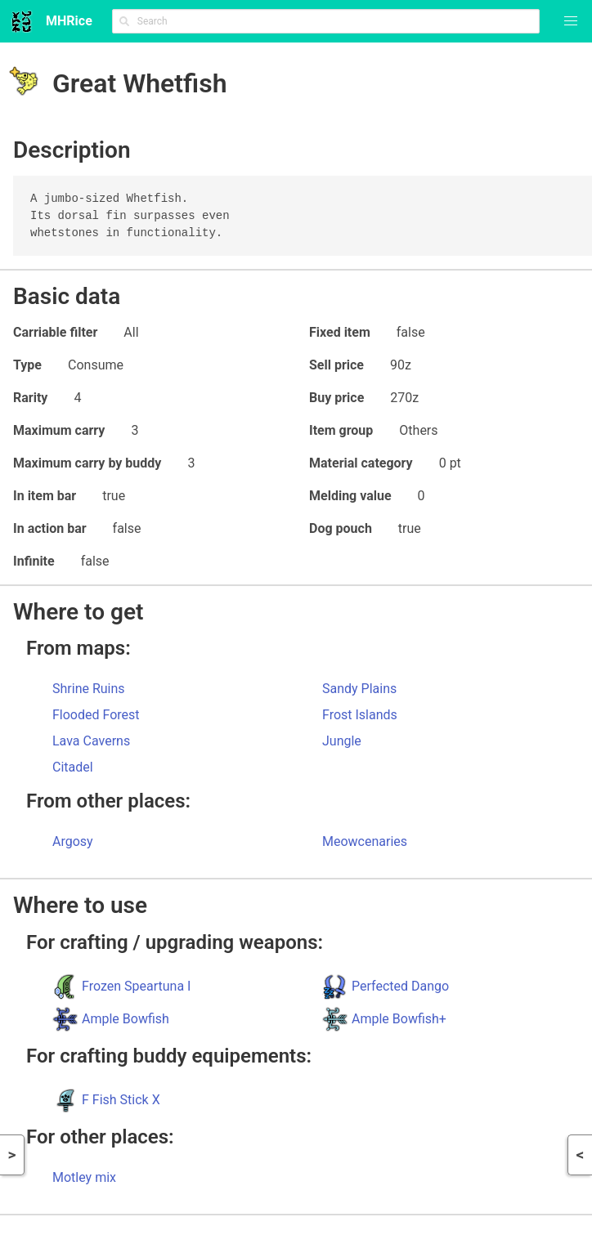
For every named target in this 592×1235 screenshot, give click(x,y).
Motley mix (84, 1177)
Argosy (72, 841)
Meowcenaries (364, 841)
